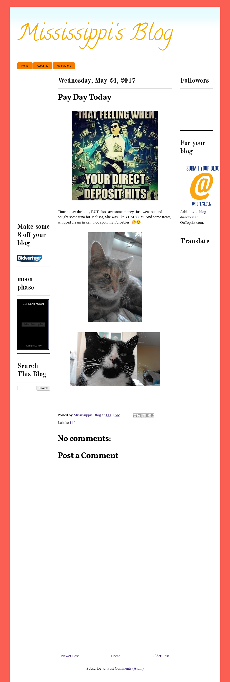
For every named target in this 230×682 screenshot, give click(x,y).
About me (42, 65)
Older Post (161, 656)
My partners (64, 65)
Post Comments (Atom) (125, 668)
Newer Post (70, 656)
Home (25, 65)
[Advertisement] (115, 607)
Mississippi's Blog (95, 35)
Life (73, 423)
